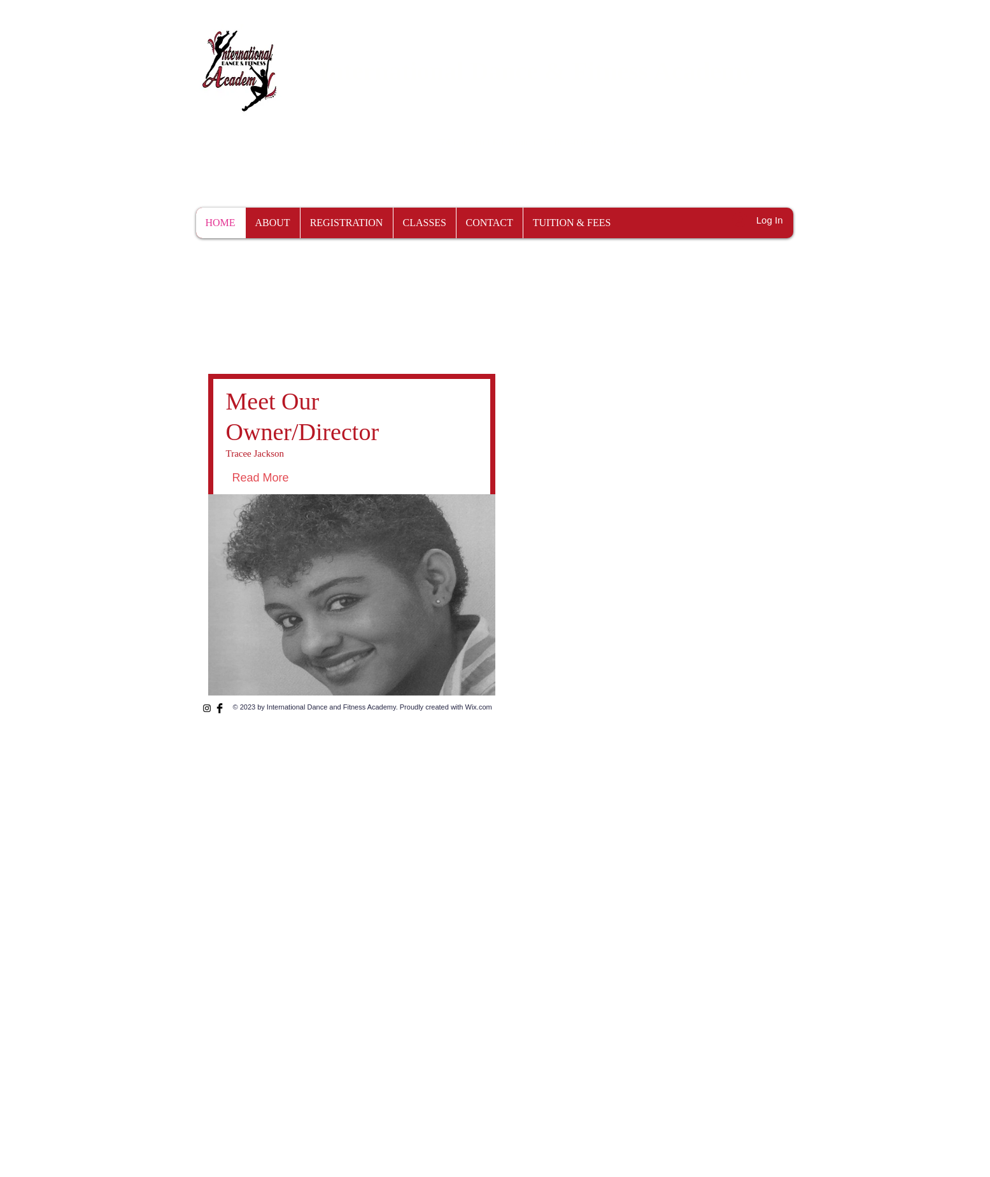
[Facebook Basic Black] (220, 708)
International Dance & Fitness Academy (537, 71)
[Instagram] (207, 708)
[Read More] (289, 478)
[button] (828, 140)
